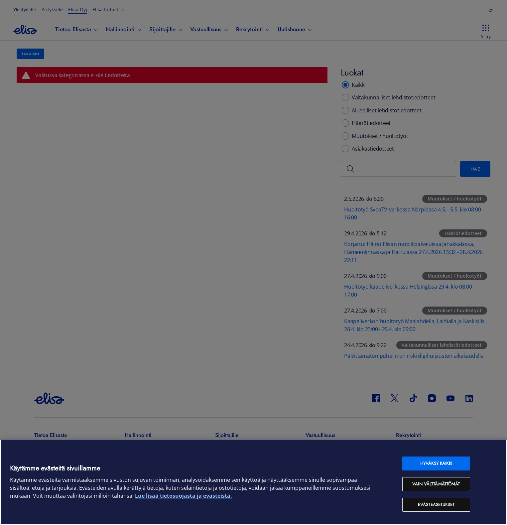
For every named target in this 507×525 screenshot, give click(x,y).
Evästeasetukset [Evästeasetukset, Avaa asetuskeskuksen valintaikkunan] (436, 504)
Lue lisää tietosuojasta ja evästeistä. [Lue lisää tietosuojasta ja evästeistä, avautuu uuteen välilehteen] (183, 495)
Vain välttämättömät (436, 484)
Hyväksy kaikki (436, 463)
